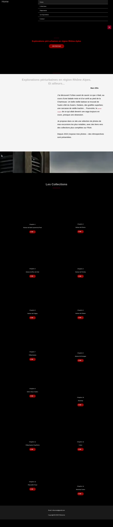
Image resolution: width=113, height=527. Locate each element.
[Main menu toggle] (109, 27)
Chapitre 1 (32, 224)
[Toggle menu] (104, 15)
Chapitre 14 (80, 493)
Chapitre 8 (80, 356)
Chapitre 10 (80, 402)
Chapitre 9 (32, 393)
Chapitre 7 (32, 355)
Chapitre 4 (80, 270)
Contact (42, 19)
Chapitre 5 (32, 312)
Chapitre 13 (32, 488)
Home (41, 2)
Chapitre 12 (80, 447)
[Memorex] (10, 10)
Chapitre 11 (32, 447)
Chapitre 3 (32, 270)
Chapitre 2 (80, 224)
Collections (43, 6)
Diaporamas (43, 10)
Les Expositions (44, 14)
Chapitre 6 (80, 312)
